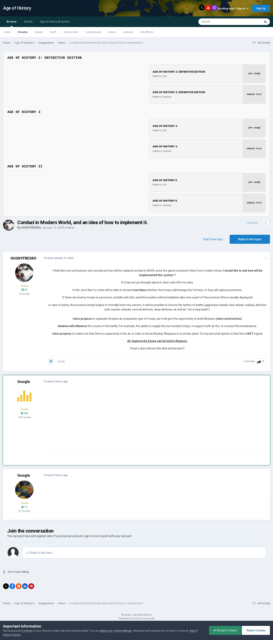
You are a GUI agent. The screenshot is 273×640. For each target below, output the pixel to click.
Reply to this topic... (40, 551)
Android (128, 32)
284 (24, 412)
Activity (28, 21)
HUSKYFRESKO (30, 226)
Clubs (7, 32)
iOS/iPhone (146, 32)
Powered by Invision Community (137, 617)
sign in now (91, 535)
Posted (58, 257)
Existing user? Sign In (233, 8)
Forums (23, 32)
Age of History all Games (54, 21)
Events (39, 32)
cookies (27, 630)
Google (23, 381)
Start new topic (213, 238)
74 (24, 506)
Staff (53, 32)
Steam (112, 32)
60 (24, 289)
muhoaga (249, 360)
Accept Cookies (225, 630)
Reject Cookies (256, 630)
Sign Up (261, 8)
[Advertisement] (122, 419)
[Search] (220, 21)
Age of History (17, 8)
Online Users (70, 32)
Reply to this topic (250, 238)
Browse (12, 23)
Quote (61, 360)
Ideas (70, 226)
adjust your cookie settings (115, 630)
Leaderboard (93, 32)
